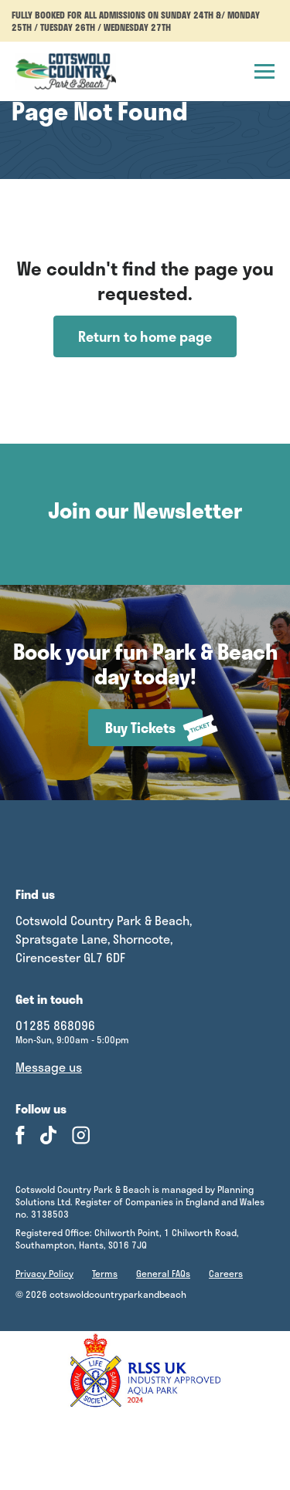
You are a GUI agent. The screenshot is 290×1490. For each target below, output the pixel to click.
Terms (105, 1273)
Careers (226, 1273)
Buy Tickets (154, 728)
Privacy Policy (44, 1273)
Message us (48, 1067)
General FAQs (163, 1273)
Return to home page (145, 336)
